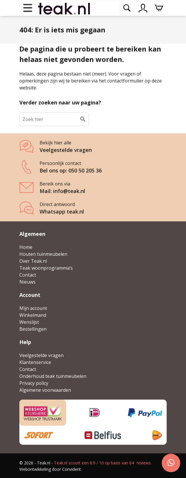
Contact (27, 275)
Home (25, 247)
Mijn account (33, 308)
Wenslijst (29, 322)
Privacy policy (33, 383)
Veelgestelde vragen (41, 355)
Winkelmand (32, 315)
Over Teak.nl (33, 261)
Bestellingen (32, 329)
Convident (71, 469)
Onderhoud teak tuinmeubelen (52, 376)
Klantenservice (35, 362)
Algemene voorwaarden (45, 390)
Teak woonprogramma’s (46, 268)
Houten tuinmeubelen (43, 254)
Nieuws (27, 282)
